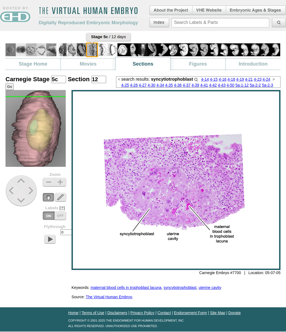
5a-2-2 (255, 85)
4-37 (186, 85)
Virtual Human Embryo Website (209, 10)
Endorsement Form (190, 313)
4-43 (222, 85)
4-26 (134, 85)
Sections (143, 64)
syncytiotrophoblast (180, 287)
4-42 (213, 85)
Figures (198, 64)
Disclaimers (117, 313)
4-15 (214, 79)
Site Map (217, 313)
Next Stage (32, 190)
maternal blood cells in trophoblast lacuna (125, 287)
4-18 (231, 79)
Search (196, 79)
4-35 (169, 85)
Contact (164, 313)
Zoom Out (48, 182)
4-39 (195, 85)
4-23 (258, 79)
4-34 (160, 85)
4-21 (249, 79)
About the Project (170, 10)
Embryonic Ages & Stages (256, 10)
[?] (62, 208)
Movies (88, 64)
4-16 (222, 79)
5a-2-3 (267, 85)
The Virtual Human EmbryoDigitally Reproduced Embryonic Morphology (88, 16)
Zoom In (60, 182)
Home (73, 313)
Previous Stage (11, 190)
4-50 (230, 85)
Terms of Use (93, 313)
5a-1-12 (242, 85)
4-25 (125, 85)
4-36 (178, 85)
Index (159, 22)
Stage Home (33, 64)
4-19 (240, 79)
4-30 (151, 85)
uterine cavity (210, 287)
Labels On (60, 215)
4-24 (266, 79)
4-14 (205, 79)
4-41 (204, 85)
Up (21, 181)
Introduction (253, 64)
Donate (234, 313)
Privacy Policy (142, 313)
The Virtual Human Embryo (109, 297)
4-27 (143, 85)
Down (22, 200)
